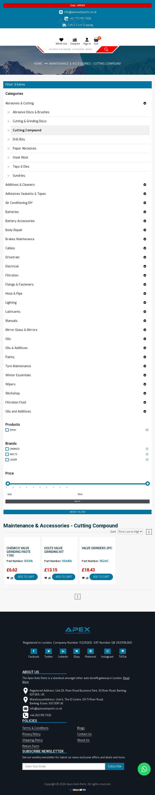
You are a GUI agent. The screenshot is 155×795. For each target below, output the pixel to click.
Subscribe (115, 766)
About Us (83, 740)
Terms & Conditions (35, 728)
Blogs (81, 728)
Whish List (61, 41)
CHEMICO (80, 449)
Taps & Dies (21, 167)
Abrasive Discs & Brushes (31, 112)
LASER (80, 459)
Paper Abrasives (24, 148)
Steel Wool (20, 158)
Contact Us (84, 734)
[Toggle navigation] (6, 32)
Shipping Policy (32, 740)
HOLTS (80, 454)
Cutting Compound (27, 130)
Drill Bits (19, 139)
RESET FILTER (77, 512)
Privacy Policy (31, 734)
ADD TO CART (26, 577)
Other (80, 430)
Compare (75, 41)
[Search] (70, 49)
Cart (97, 41)
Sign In (87, 41)
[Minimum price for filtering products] (40, 495)
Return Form (30, 746)
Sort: (113, 531)
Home (38, 63)
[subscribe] (63, 766)
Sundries (19, 176)
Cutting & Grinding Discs (30, 121)
